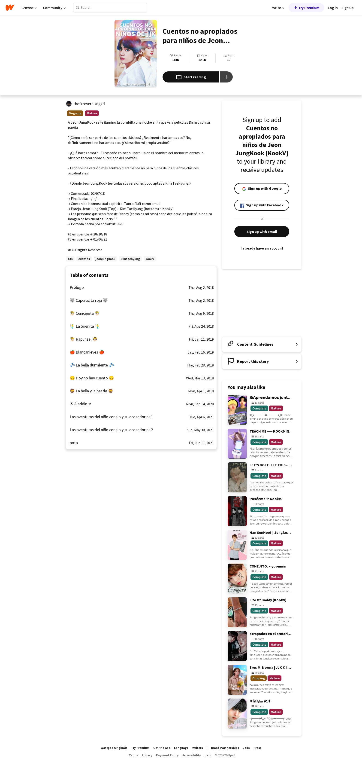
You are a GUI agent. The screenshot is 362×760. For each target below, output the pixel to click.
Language (181, 748)
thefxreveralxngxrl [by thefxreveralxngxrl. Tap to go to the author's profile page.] (89, 103)
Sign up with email (261, 231)
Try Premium (306, 7)
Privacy (147, 755)
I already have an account (261, 248)
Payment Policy (167, 755)
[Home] (10, 7)
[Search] (77, 7)
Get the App (161, 748)
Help (208, 755)
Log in (333, 7)
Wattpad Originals (114, 748)
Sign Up (347, 7)
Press (257, 748)
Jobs (246, 748)
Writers (197, 748)
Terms (133, 755)
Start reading (191, 77)
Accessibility (191, 755)
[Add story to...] (226, 76)
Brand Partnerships (225, 748)
